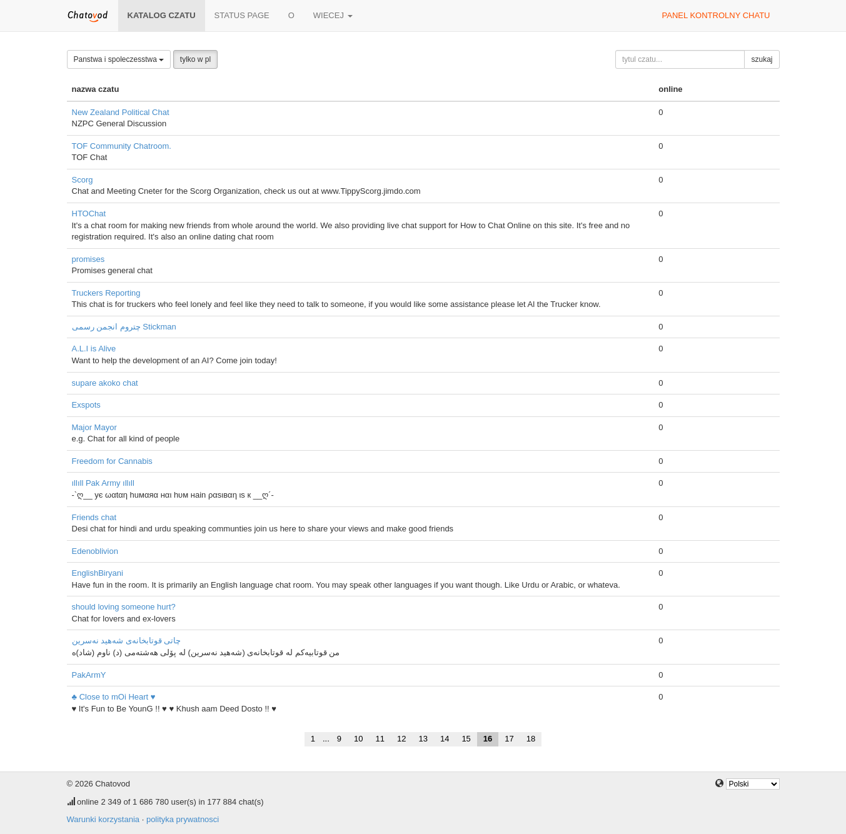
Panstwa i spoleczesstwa (119, 59)
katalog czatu (162, 15)
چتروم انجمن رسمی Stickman (124, 326)
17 (509, 738)
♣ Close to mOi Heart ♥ (114, 696)
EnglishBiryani (97, 573)
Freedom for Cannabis (112, 461)
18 (530, 738)
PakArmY (89, 675)
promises (88, 259)
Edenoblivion (95, 551)
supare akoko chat (105, 383)
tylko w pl (195, 59)
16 (487, 738)
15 (465, 738)
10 (358, 738)
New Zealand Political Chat (120, 112)
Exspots (86, 404)
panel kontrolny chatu (716, 15)
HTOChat (89, 213)
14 (444, 738)
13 (422, 738)
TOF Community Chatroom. (121, 146)
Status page (241, 15)
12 (401, 738)
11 (380, 738)
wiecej (333, 15)
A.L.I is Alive (94, 348)
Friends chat (94, 517)
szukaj (761, 59)
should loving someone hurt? (124, 606)
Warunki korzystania (103, 819)
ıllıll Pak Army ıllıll (103, 483)
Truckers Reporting (106, 293)
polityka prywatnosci (182, 819)
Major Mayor (94, 427)
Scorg (82, 179)
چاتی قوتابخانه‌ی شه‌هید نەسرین (126, 640)
